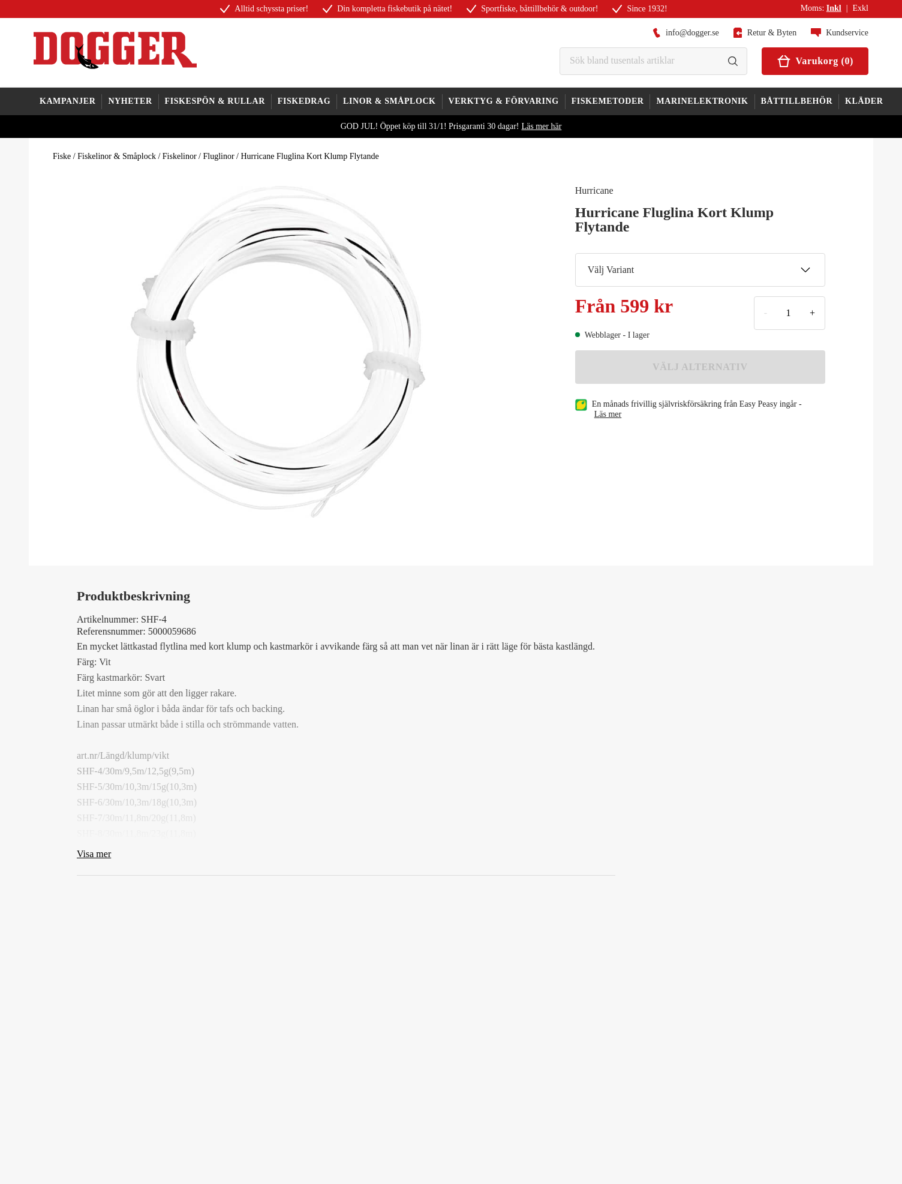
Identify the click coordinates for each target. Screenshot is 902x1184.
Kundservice (839, 32)
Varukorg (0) (815, 61)
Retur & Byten (764, 33)
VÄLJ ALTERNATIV (700, 367)
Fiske (62, 156)
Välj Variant (699, 270)
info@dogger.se (686, 33)
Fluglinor (218, 156)
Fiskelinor (180, 156)
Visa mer (94, 854)
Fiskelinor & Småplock (116, 156)
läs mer (608, 414)
